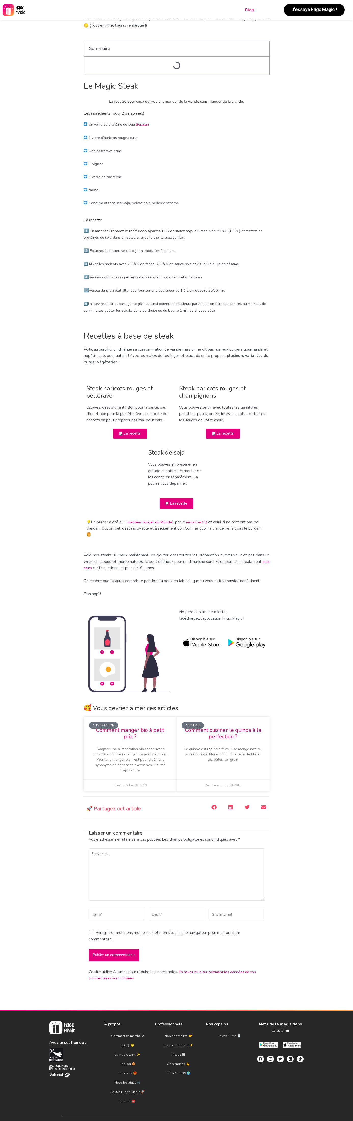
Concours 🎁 (127, 1064)
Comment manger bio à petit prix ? (130, 736)
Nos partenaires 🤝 (178, 1042)
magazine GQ (202, 524)
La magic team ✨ (127, 1053)
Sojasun (142, 124)
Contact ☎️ (127, 1081)
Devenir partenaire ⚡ (178, 1047)
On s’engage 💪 (178, 1059)
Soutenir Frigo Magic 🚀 (127, 1075)
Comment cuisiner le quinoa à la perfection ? (223, 736)
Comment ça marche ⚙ (127, 1042)
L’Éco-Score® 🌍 (178, 1064)
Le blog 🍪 (127, 1059)
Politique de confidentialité (207, 1105)
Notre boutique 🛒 (128, 1070)
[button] (214, 810)
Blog (249, 10)
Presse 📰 (179, 1053)
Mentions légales (139, 1105)
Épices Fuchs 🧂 (229, 1042)
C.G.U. (169, 1105)
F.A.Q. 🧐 (127, 1047)
